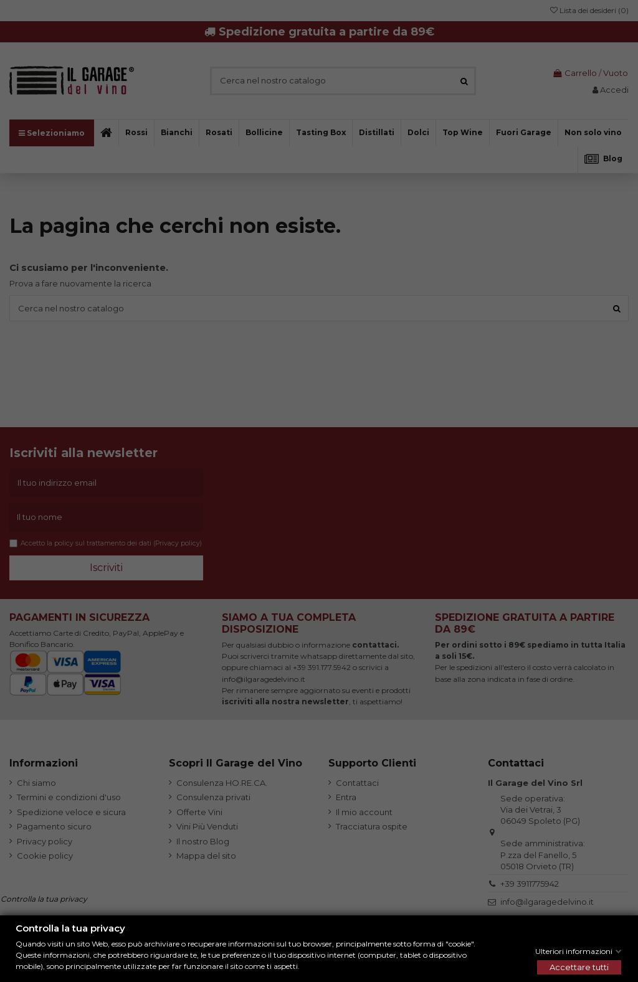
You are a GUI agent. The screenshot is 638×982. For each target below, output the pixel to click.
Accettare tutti (579, 967)
